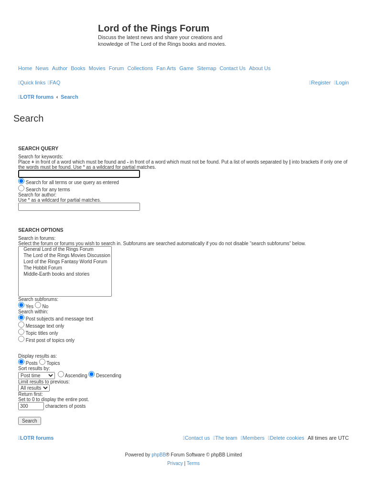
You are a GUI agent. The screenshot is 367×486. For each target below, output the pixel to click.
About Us (259, 68)
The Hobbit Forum (65, 268)
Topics (49, 363)
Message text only (41, 326)
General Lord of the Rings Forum (65, 250)
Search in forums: (36, 238)
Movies (97, 68)
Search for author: (37, 194)
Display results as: (37, 356)
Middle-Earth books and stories (65, 274)
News (42, 68)
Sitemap (206, 68)
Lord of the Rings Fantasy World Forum (65, 262)
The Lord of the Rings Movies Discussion (65, 256)
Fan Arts (166, 68)
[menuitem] (54, 82)
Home (25, 68)
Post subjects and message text (55, 318)
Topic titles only (38, 333)
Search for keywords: (40, 156)
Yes (25, 306)
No (42, 306)
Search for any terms (44, 189)
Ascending (72, 375)
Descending (104, 375)
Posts (28, 363)
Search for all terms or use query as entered (68, 182)
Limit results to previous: (44, 381)
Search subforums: (38, 299)
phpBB (158, 454)
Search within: (33, 311)
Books (78, 68)
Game (186, 68)
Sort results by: (34, 368)
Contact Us (233, 68)
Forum (116, 68)
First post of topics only (46, 340)
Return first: (30, 394)
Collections (140, 68)
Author (59, 68)
